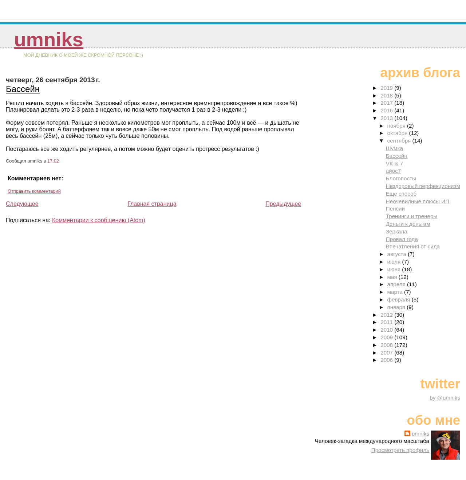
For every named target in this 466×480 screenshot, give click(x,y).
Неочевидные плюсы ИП (417, 201)
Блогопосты (401, 178)
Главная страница (151, 204)
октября (398, 133)
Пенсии (395, 208)
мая (393, 277)
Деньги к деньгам (408, 224)
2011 (387, 322)
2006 (387, 360)
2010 (387, 330)
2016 (387, 110)
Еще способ (401, 194)
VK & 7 (394, 163)
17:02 (53, 161)
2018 (387, 95)
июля (394, 262)
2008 (387, 345)
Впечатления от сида (413, 246)
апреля (397, 284)
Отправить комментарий (34, 191)
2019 (387, 88)
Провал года (402, 239)
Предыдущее (283, 204)
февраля (399, 299)
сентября (399, 140)
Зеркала (396, 231)
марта (395, 292)
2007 (387, 352)
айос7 (393, 171)
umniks (48, 39)
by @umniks (445, 398)
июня (394, 269)
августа (397, 254)
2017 (387, 103)
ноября (397, 126)
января (397, 307)
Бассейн (23, 89)
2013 (387, 118)
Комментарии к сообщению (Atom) (98, 220)
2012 (387, 315)
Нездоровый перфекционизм (423, 186)
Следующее (22, 204)
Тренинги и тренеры (412, 216)
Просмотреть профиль (400, 450)
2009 (387, 337)
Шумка (394, 148)
